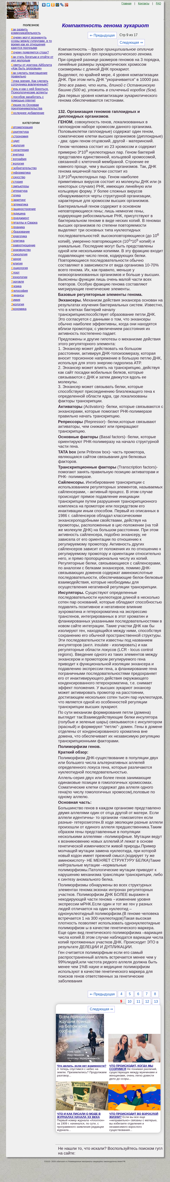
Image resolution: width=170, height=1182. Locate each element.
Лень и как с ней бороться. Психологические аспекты (30, 90)
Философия (19, 290)
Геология (17, 163)
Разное (16, 259)
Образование (20, 231)
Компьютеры (20, 186)
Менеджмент (20, 218)
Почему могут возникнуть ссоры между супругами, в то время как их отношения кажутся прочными (31, 43)
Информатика (20, 172)
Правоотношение (23, 245)
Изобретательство (24, 168)
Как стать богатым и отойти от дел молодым (32, 58)
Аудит (15, 141)
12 (147, 1001)
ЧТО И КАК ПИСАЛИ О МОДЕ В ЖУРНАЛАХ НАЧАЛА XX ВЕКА (79, 1115)
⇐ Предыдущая (102, 35)
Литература (19, 190)
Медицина (18, 213)
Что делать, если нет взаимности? (81, 1065)
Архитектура (20, 131)
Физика (16, 286)
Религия (16, 263)
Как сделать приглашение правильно (29, 74)
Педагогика (19, 236)
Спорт (15, 272)
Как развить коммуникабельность (26, 31)
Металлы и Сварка (24, 222)
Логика (16, 195)
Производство (21, 250)
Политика (17, 240)
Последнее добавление (27, 113)
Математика (19, 204)
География (18, 159)
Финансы (17, 295)
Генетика (17, 154)
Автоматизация (22, 127)
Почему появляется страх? (30, 52)
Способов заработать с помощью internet (27, 98)
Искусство (18, 177)
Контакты (143, 3)
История (17, 181)
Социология (19, 268)
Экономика (18, 309)
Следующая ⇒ (131, 42)
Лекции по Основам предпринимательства (26, 106)
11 (138, 1001)
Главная (126, 3)
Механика (18, 227)
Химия (15, 300)
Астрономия (19, 136)
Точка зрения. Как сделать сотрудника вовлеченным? (29, 82)
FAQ (158, 3)
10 (130, 1001)
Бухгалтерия (20, 150)
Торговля (17, 281)
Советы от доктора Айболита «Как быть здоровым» (31, 66)
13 (156, 1001)
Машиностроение (23, 209)
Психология (19, 254)
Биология (17, 145)
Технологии (19, 277)
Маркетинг (18, 200)
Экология (17, 304)
